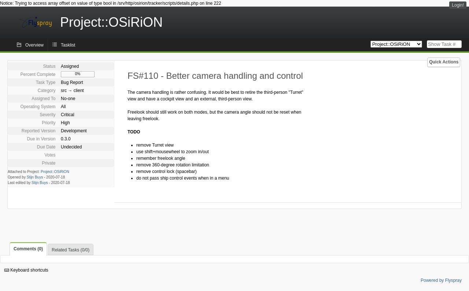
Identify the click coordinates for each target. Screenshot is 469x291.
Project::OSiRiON (55, 172)
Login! (458, 5)
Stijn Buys (35, 177)
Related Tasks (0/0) (70, 250)
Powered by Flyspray (441, 280)
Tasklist (68, 45)
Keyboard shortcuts (26, 270)
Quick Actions (443, 62)
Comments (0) (28, 248)
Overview (34, 45)
